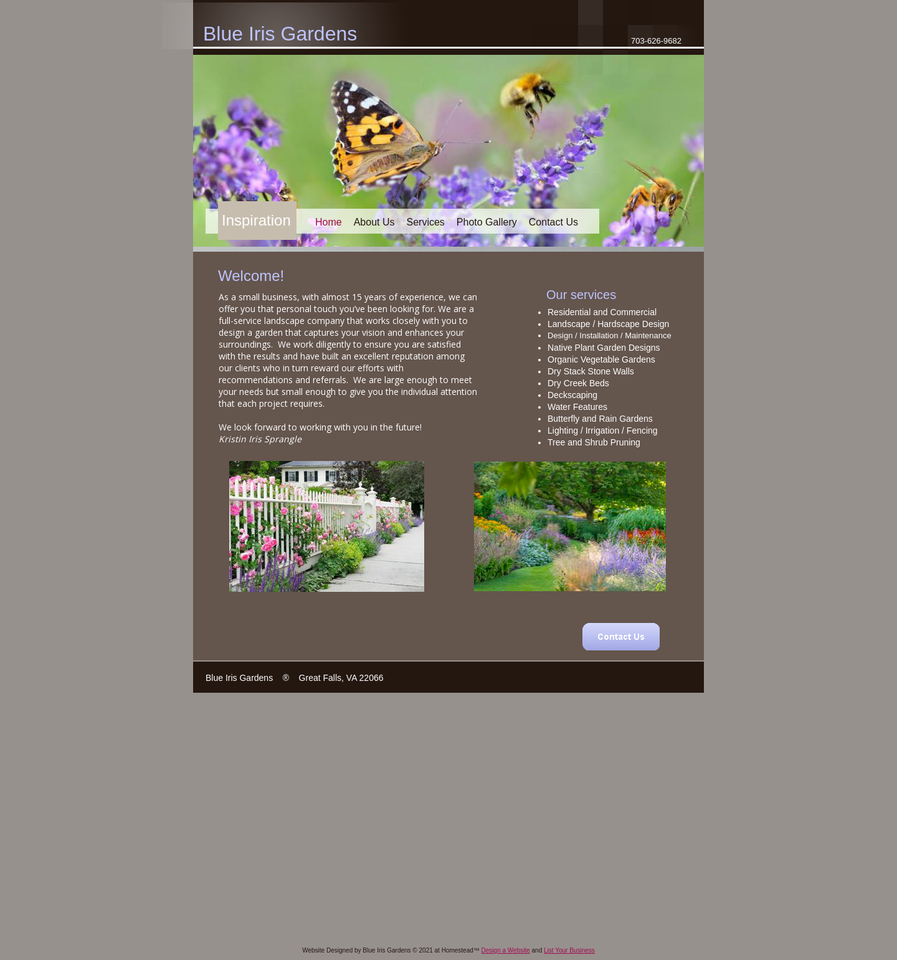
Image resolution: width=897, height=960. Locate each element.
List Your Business (569, 950)
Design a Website (506, 950)
